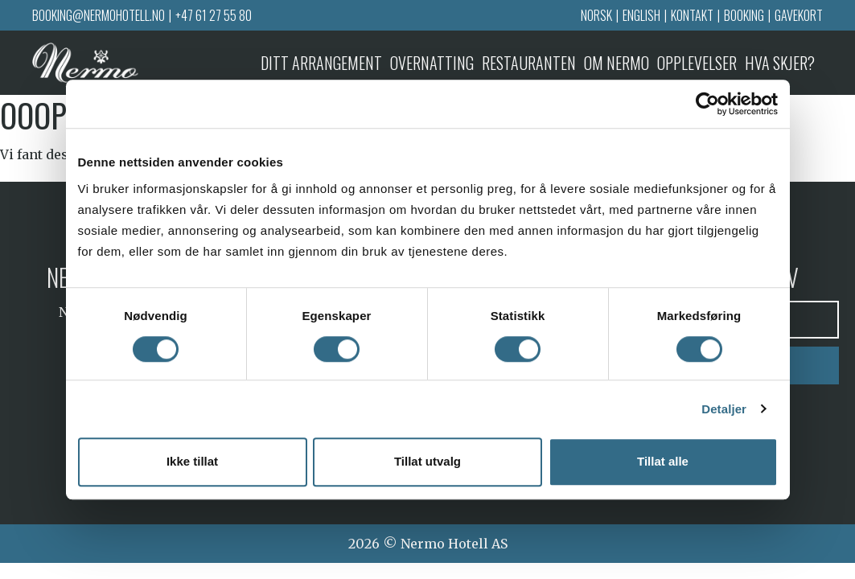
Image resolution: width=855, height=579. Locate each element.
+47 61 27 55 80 (213, 15)
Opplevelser (697, 63)
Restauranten (529, 63)
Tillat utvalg (427, 462)
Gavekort (799, 15)
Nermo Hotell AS (454, 544)
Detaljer (723, 409)
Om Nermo (616, 63)
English (641, 15)
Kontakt (692, 15)
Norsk (596, 15)
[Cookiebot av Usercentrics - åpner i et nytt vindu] (707, 104)
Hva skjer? (780, 63)
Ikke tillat (192, 462)
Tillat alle (663, 462)
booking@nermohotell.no (98, 15)
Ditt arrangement (321, 63)
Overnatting (432, 63)
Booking (744, 15)
